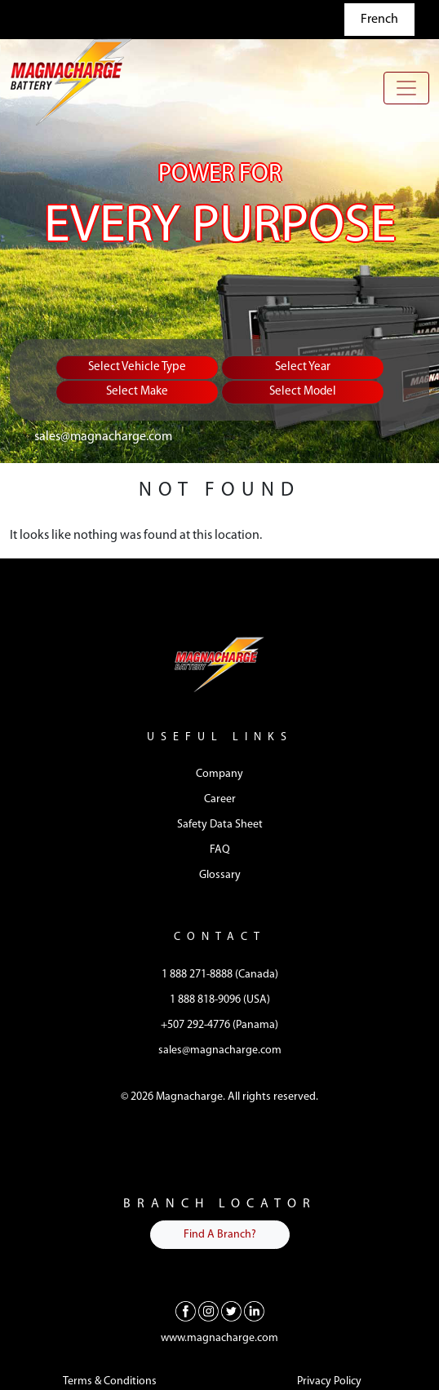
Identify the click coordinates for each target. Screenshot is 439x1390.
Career (220, 799)
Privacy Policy (329, 1381)
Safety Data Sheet (220, 825)
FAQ (220, 850)
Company (219, 774)
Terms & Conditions (110, 1381)
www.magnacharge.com (219, 1338)
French (379, 19)
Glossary (220, 875)
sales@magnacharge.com (103, 436)
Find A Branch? (220, 1235)
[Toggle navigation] (406, 88)
